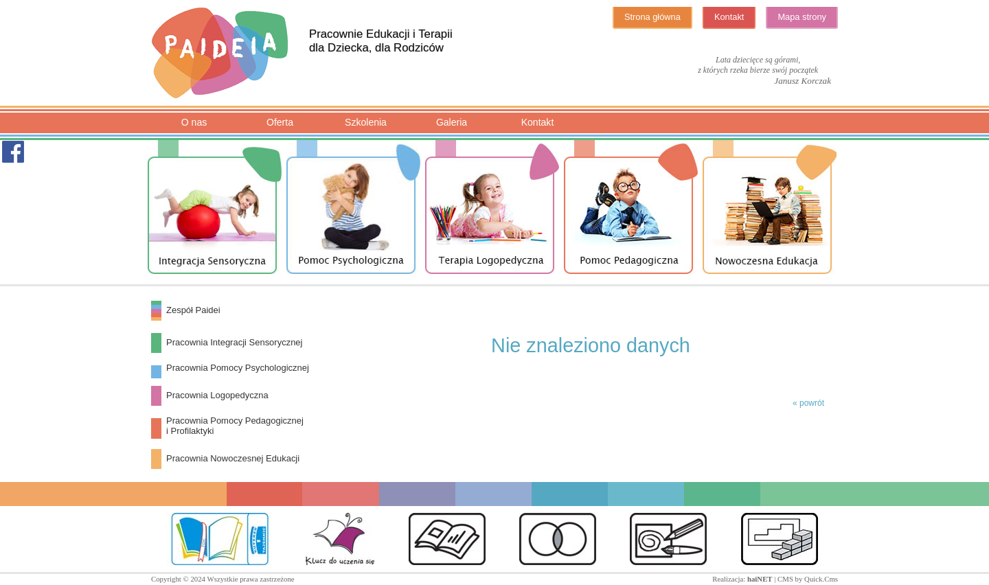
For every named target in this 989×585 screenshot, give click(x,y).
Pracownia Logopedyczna (217, 395)
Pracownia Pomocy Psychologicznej (237, 368)
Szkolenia (366, 122)
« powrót (808, 403)
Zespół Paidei (193, 310)
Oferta (279, 122)
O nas (194, 122)
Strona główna (652, 17)
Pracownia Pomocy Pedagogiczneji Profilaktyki (235, 425)
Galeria (451, 122)
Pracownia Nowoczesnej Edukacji (232, 458)
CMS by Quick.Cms (807, 579)
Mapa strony (801, 17)
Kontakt (729, 17)
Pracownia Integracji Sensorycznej (234, 342)
